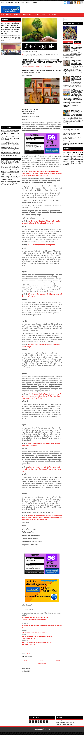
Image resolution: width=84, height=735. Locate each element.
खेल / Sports (74, 158)
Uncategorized (52, 15)
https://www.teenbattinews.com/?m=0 (34, 633)
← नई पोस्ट (24, 660)
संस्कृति (76, 163)
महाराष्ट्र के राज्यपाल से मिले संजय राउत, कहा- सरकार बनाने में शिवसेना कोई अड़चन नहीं (10, 177)
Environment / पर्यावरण (68, 156)
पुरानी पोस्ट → (59, 660)
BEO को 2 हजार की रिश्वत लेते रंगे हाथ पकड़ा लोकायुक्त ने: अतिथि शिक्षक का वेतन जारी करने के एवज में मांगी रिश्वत (76, 48)
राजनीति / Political (68, 163)
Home (2, 2)
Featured (28, 2)
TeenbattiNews (50, 733)
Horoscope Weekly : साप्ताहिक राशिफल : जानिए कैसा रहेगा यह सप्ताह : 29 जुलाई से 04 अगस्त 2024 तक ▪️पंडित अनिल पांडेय (42, 62)
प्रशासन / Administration (76, 160)
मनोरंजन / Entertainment (77, 161)
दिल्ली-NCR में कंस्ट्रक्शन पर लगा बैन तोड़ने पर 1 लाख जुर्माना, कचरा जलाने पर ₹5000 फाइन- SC (10, 183)
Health (35, 2)
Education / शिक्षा (75, 155)
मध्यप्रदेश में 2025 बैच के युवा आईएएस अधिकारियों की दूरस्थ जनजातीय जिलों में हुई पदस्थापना (10, 143)
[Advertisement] (11, 59)
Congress (69, 152)
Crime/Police (77, 152)
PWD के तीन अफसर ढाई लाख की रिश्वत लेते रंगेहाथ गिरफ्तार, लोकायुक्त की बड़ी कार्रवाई (76, 79)
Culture (65, 154)
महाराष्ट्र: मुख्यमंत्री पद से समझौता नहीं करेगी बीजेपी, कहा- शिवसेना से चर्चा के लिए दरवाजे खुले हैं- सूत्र (10, 173)
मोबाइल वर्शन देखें (42, 663)
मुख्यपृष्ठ (41, 660)
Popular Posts (68, 42)
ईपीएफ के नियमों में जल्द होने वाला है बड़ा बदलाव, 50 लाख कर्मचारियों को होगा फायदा (10, 167)
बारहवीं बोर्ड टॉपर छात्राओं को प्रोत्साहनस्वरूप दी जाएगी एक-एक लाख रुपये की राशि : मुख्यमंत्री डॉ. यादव (10, 154)
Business (9, 14)
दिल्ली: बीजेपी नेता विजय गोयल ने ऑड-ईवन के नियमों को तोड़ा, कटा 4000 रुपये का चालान (10, 161)
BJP (64, 152)
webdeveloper (36, 733)
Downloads (9, 2)
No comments (48, 66)
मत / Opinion (66, 161)
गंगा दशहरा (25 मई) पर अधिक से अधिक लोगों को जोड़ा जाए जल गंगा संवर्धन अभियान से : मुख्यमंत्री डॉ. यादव (10, 132)
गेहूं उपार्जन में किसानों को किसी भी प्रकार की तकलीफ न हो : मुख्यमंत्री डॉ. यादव (10, 137)
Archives (77, 42)
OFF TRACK (66, 158)
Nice (64, 141)
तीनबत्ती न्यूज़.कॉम (46, 729)
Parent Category (20, 2)
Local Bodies (80, 156)
